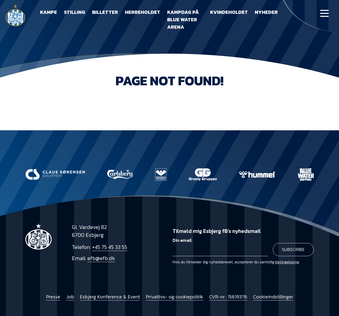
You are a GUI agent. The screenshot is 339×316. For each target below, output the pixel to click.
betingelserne (287, 262)
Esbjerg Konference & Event (110, 296)
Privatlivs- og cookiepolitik (174, 296)
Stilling (74, 12)
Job (70, 296)
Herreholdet (142, 12)
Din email (182, 240)
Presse (53, 296)
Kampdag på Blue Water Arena (183, 19)
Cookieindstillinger (273, 296)
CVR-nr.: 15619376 (228, 296)
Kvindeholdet (229, 12)
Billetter (105, 12)
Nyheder (266, 12)
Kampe (48, 12)
